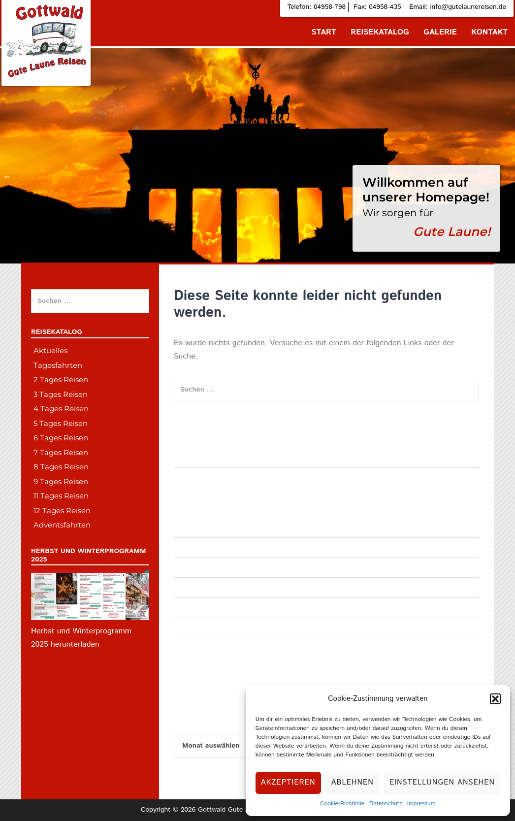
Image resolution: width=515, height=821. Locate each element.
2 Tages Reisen (60, 379)
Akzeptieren (288, 782)
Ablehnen (352, 782)
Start (324, 32)
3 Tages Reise (195, 587)
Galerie (440, 32)
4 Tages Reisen (61, 408)
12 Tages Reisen (62, 510)
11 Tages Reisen (61, 495)
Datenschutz (385, 803)
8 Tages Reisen (61, 466)
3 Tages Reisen (60, 394)
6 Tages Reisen (60, 437)
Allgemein (189, 567)
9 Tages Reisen (60, 481)
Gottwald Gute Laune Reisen (242, 810)
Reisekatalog (380, 32)
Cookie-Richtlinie (342, 803)
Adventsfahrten (197, 547)
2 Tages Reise (195, 627)
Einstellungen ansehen (442, 782)
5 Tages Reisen (60, 423)
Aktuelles (50, 350)
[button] (495, 699)
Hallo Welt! (191, 477)
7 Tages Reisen (60, 452)
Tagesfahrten (194, 527)
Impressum (421, 803)
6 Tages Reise (195, 648)
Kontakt (489, 32)
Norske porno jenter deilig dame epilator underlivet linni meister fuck (279, 457)
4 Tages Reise (195, 607)
